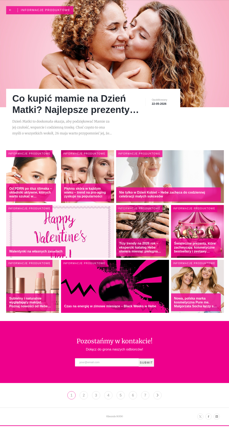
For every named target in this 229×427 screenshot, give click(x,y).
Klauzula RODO (114, 417)
